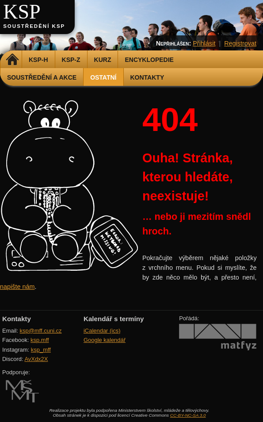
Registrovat (240, 43)
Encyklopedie (149, 59)
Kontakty (147, 77)
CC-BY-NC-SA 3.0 (188, 415)
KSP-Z (71, 59)
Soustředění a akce (41, 77)
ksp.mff (39, 340)
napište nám (17, 286)
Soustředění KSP (34, 26)
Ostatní (103, 77)
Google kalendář (105, 340)
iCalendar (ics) (102, 330)
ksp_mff (41, 349)
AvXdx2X (36, 359)
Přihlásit (204, 43)
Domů (12, 59)
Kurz (102, 59)
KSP (22, 11)
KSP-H (38, 59)
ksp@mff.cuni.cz (41, 330)
